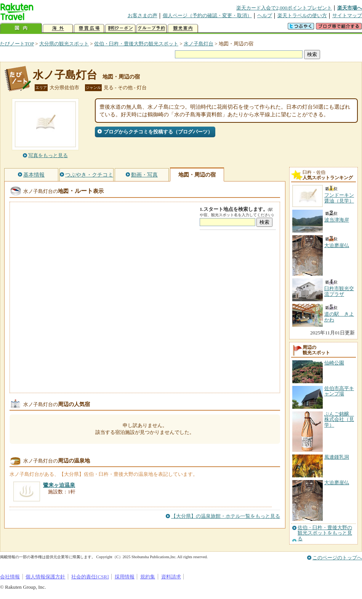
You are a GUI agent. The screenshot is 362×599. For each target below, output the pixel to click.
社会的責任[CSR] (90, 577)
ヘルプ (264, 15)
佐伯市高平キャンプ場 (339, 391)
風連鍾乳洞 (336, 457)
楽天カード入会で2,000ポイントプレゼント (284, 8)
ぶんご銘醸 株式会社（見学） (339, 419)
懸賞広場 (89, 28)
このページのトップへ (337, 557)
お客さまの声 (142, 15)
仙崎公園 (334, 363)
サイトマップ (347, 15)
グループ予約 (151, 28)
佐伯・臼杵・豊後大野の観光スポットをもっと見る (325, 533)
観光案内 (183, 28)
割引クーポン (120, 28)
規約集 (147, 577)
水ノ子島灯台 (198, 44)
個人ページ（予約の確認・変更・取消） (207, 15)
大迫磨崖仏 (336, 482)
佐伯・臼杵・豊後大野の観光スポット (136, 44)
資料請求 (171, 577)
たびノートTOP (17, 44)
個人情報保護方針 (45, 577)
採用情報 (125, 577)
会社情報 (10, 577)
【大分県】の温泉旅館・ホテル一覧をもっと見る (225, 516)
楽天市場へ (349, 8)
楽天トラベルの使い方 (302, 15)
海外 (58, 28)
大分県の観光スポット (64, 44)
